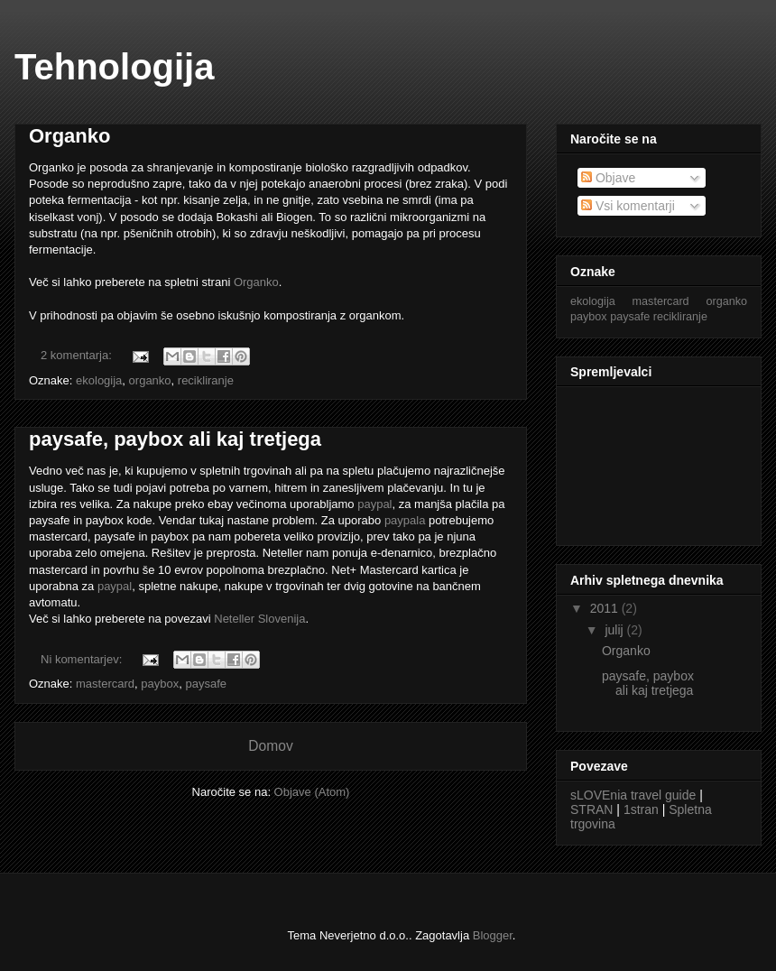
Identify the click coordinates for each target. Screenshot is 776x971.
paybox (160, 683)
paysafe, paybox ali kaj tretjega (175, 439)
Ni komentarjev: (83, 659)
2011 (606, 608)
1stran (641, 809)
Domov (270, 746)
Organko (69, 136)
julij (615, 630)
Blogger (493, 935)
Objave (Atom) (312, 792)
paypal (374, 504)
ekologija (99, 380)
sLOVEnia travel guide (633, 795)
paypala (405, 520)
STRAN (591, 809)
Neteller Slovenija (259, 618)
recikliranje (206, 380)
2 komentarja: (78, 355)
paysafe (205, 683)
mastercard (105, 683)
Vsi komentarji (628, 206)
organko (150, 380)
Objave (608, 178)
